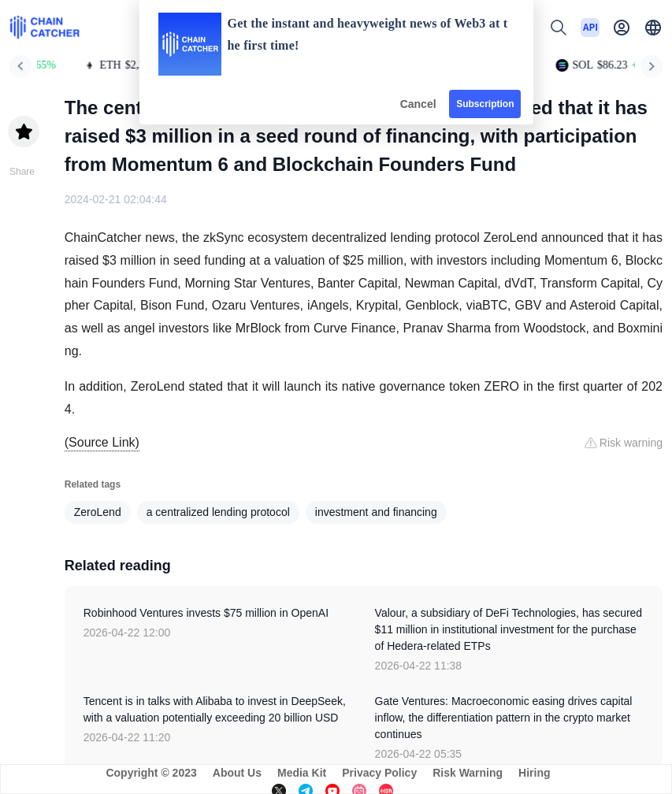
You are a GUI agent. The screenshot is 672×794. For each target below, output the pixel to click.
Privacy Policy (379, 772)
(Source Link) (102, 442)
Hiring (534, 772)
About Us (237, 772)
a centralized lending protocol (218, 512)
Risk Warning (468, 772)
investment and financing (376, 512)
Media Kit (301, 772)
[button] (653, 27)
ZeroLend (97, 512)
